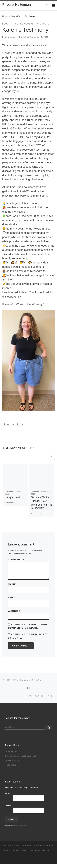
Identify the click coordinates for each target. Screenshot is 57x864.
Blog (12, 16)
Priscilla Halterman (22, 846)
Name (13, 584)
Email (13, 597)
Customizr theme (45, 850)
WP (17, 850)
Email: (8, 806)
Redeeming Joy (12, 760)
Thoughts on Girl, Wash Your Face (20, 756)
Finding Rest (10, 765)
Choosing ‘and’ (11, 751)
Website (14, 611)
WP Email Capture (19, 825)
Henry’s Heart (12, 497)
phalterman (10, 37)
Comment (16, 559)
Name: (8, 793)
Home (5, 16)
